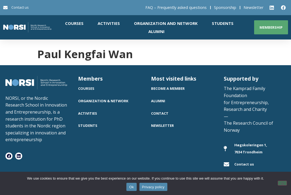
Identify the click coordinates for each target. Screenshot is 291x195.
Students (223, 23)
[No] (282, 183)
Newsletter (253, 7)
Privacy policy (153, 187)
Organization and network (166, 23)
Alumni (156, 31)
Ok (131, 187)
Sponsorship (225, 7)
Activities (109, 23)
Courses (74, 23)
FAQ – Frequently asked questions (176, 7)
